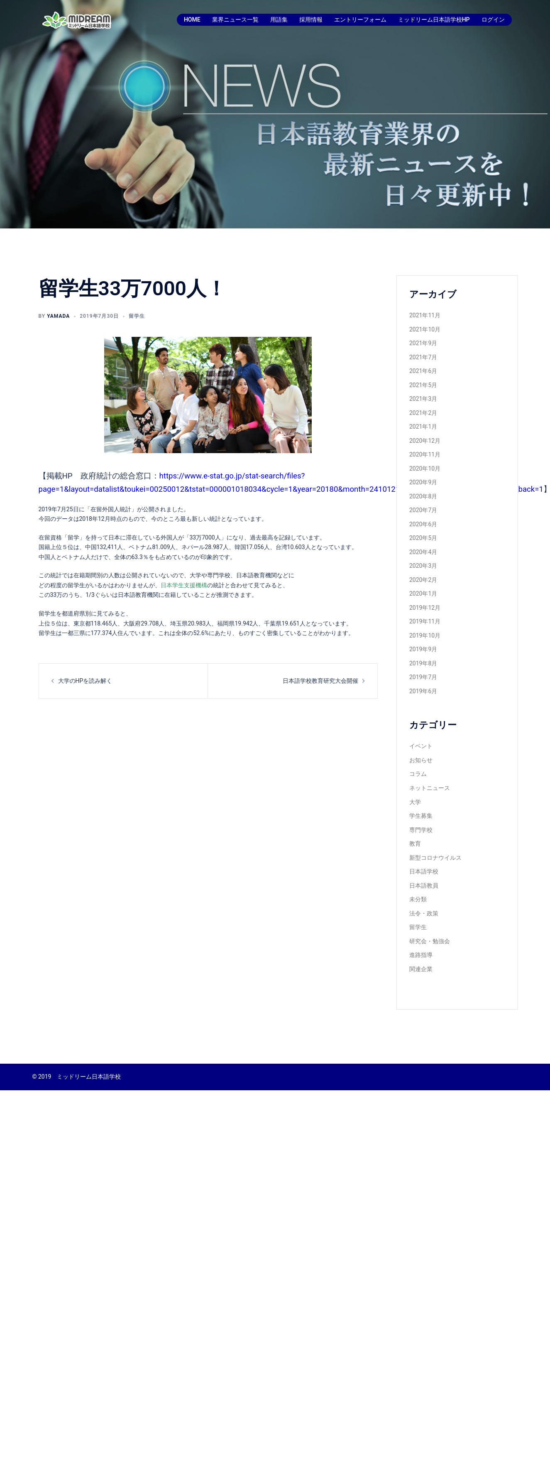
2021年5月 (423, 385)
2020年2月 (423, 579)
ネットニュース (429, 788)
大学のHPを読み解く (85, 680)
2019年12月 (424, 607)
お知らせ (421, 760)
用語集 (279, 19)
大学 (415, 802)
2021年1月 (423, 426)
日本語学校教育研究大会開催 (320, 680)
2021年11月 (424, 315)
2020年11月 (424, 454)
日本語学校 (423, 871)
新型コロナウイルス (435, 857)
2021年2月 (423, 413)
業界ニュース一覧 (235, 19)
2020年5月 (423, 538)
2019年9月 (423, 649)
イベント (421, 746)
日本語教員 (423, 885)
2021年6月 (423, 371)
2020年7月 (423, 510)
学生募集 (421, 815)
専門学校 (421, 830)
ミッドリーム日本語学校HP (434, 19)
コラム (418, 773)
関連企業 (421, 969)
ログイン (493, 19)
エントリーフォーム (360, 19)
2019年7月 (423, 677)
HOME (192, 19)
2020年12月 (424, 440)
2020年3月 (423, 565)
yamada (58, 316)
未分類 (418, 899)
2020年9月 (423, 482)
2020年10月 (424, 468)
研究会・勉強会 (429, 941)
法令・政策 (423, 913)
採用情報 (311, 19)
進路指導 (421, 955)
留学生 (137, 316)
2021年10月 (424, 329)
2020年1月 (423, 593)
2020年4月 (423, 552)
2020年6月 (423, 524)
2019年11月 (424, 621)
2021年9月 (423, 343)
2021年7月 (423, 357)
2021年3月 (423, 398)
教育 (415, 843)
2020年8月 (423, 496)
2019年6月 (423, 691)
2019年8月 (423, 663)
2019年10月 (424, 635)
